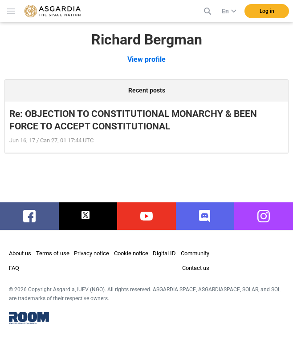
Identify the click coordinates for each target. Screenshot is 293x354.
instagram (264, 216)
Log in (267, 11)
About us (20, 253)
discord (205, 216)
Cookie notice (131, 253)
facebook (29, 216)
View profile (146, 59)
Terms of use (52, 253)
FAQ (14, 268)
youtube (146, 216)
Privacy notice (91, 253)
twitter (88, 216)
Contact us (195, 268)
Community (195, 253)
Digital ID (164, 253)
